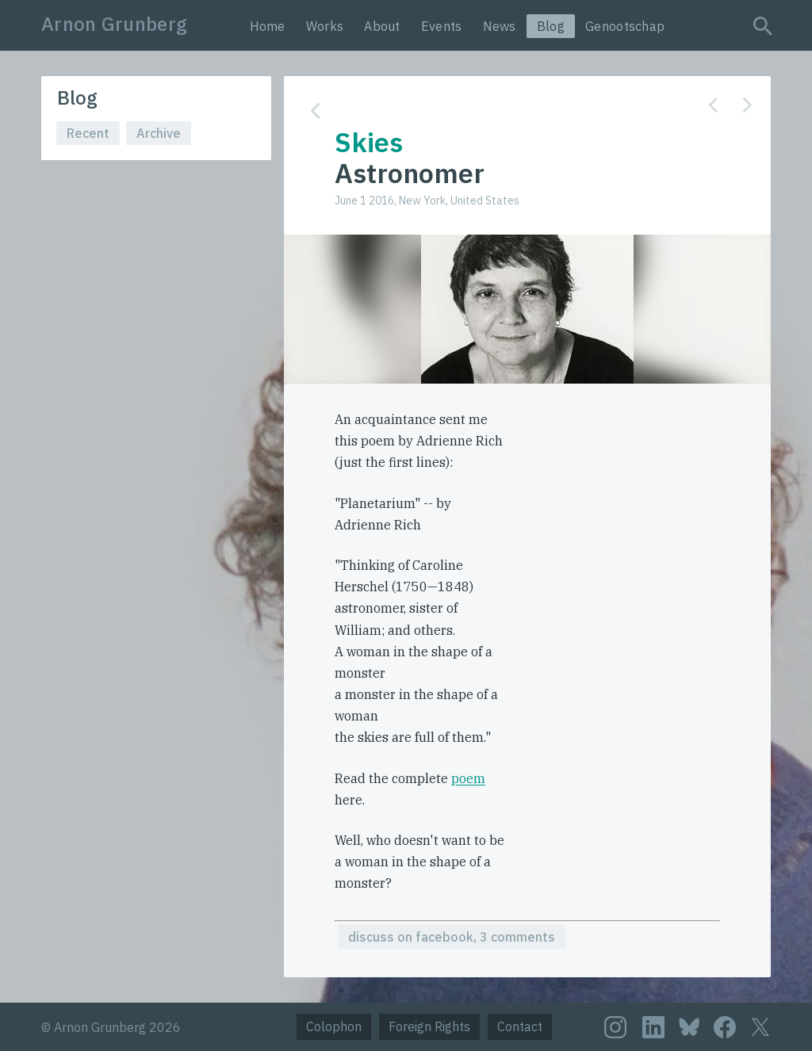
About (382, 26)
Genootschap (625, 26)
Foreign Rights (429, 1026)
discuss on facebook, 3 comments (451, 937)
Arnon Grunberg (114, 23)
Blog (551, 26)
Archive (158, 133)
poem (468, 778)
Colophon (334, 1026)
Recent (88, 133)
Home (267, 26)
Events (441, 26)
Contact (519, 1026)
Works (325, 26)
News (499, 26)
